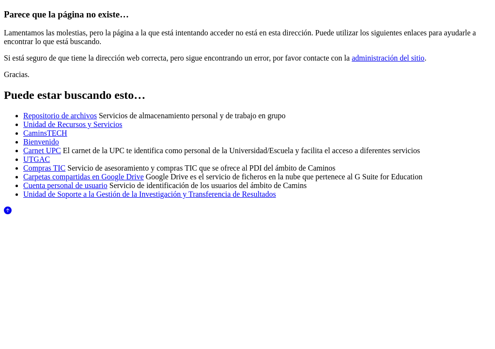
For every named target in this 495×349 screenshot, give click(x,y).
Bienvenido (41, 142)
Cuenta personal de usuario (65, 185)
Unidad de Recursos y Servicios (72, 124)
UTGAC (36, 159)
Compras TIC (44, 168)
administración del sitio (388, 58)
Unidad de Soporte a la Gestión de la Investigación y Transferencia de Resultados (149, 194)
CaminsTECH (45, 133)
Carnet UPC (42, 150)
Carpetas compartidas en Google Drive (83, 177)
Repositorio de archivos (60, 115)
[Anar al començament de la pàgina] (8, 211)
